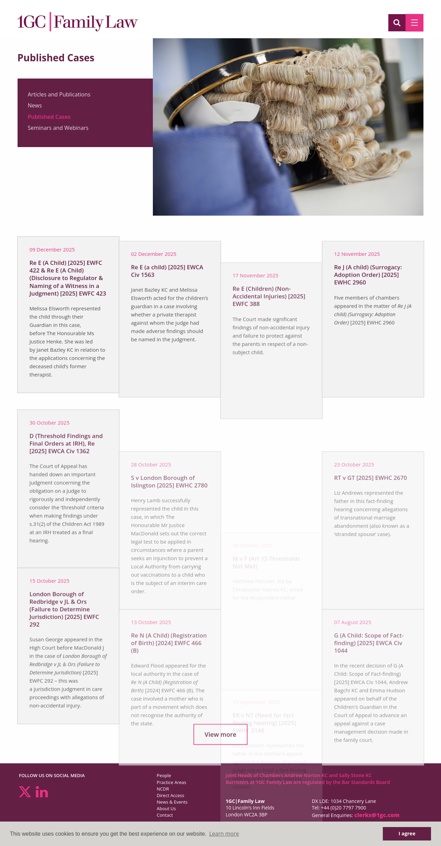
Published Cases (49, 117)
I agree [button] (407, 833)
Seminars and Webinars (58, 129)
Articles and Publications (59, 95)
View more (220, 738)
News (35, 106)
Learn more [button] (224, 833)
